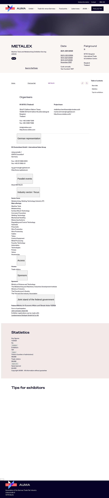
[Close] (2, 493)
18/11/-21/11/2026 (67, 60)
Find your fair (97, 9)
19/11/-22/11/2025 (67, 58)
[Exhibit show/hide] (35, 9)
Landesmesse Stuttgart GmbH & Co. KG (25, 315)
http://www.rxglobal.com (19, 170)
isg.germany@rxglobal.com (20, 168)
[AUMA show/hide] (88, 9)
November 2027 (66, 62)
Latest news (75, 9)
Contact (93, 2)
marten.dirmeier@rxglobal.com (64, 112)
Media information (83, 2)
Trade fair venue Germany (46, 9)
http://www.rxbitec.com (27, 130)
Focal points (63, 9)
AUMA (85, 9)
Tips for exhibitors (97, 92)
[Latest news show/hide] (81, 9)
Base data (95, 86)
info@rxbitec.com (26, 127)
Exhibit (31, 9)
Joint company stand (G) (19, 311)
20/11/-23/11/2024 (67, 55)
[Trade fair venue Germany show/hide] (56, 8)
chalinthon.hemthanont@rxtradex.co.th (67, 109)
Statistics (94, 89)
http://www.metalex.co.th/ (62, 114)
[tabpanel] (50, 353)
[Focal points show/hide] (68, 9)
